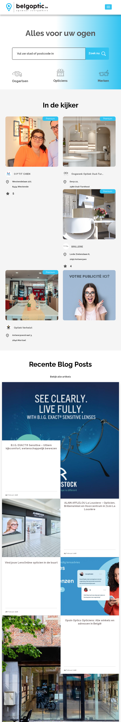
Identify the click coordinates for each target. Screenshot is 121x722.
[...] (48, 53)
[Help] (97, 53)
